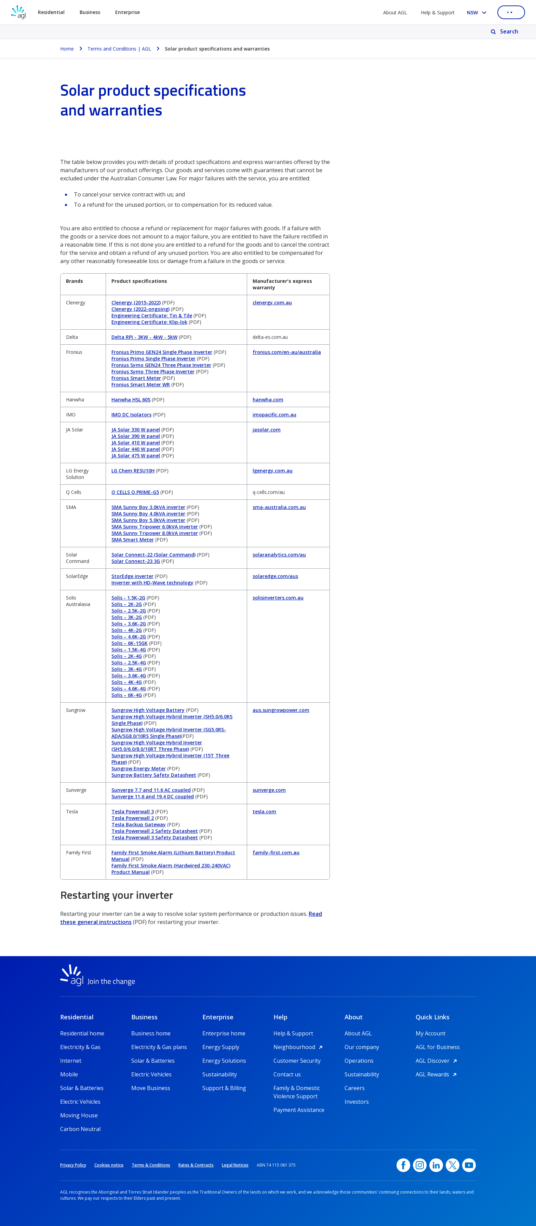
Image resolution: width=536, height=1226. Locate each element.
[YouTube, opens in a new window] (469, 1165)
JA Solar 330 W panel (135, 429)
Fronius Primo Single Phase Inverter (153, 358)
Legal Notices (235, 1165)
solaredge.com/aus (275, 576)
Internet (70, 1060)
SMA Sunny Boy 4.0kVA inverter (148, 513)
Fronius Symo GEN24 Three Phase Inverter (161, 365)
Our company (362, 1047)
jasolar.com (267, 429)
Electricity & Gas (80, 1047)
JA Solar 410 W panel (135, 442)
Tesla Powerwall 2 (132, 818)
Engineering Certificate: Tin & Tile (151, 315)
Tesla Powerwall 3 (132, 811)
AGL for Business (438, 1047)
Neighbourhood (299, 1047)
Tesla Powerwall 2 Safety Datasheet (154, 831)
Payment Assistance (298, 1110)
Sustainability (219, 1074)
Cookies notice (108, 1165)
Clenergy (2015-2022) (136, 302)
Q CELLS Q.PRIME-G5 (135, 492)
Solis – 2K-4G (126, 656)
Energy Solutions (224, 1060)
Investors (357, 1101)
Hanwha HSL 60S (130, 399)
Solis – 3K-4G (126, 669)
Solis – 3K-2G (126, 617)
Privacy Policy (73, 1165)
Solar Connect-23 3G (135, 561)
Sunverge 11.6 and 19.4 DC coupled (152, 796)
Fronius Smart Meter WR (140, 384)
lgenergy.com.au (273, 470)
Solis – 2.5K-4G (128, 662)
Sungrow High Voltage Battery (148, 710)
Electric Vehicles (80, 1101)
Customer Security (297, 1060)
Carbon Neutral (80, 1129)
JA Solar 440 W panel (135, 449)
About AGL (395, 12)
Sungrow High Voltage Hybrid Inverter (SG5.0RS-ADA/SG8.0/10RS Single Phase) (168, 732)
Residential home (82, 1033)
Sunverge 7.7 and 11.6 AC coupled (151, 790)
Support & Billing (224, 1088)
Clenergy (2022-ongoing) (140, 309)
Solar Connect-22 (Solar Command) (153, 554)
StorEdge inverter (132, 576)
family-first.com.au (276, 852)
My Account (430, 1033)
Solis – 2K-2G (126, 604)
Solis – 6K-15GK (129, 643)
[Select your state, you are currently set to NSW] (478, 12)
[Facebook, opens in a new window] (403, 1165)
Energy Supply (220, 1047)
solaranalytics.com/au (279, 554)
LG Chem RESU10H (133, 470)
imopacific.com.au (274, 414)
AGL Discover (437, 1061)
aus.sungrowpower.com (281, 710)
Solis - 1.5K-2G (128, 597)
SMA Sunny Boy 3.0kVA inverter (148, 507)
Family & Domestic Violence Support (296, 1088)
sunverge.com (269, 790)
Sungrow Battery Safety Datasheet (153, 775)
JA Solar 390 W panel (135, 436)
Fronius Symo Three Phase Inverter (153, 371)
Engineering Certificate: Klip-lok (149, 322)
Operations (359, 1060)
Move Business (150, 1088)
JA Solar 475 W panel (135, 455)
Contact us (287, 1074)
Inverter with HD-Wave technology (152, 582)
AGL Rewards (437, 1074)
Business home (151, 1033)
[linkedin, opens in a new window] (436, 1165)
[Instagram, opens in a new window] (420, 1165)
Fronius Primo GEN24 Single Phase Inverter (161, 352)
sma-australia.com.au (279, 507)
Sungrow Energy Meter (138, 768)
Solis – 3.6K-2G (128, 623)
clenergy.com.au (272, 302)
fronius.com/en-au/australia (287, 352)
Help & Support (438, 12)
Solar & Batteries (82, 1088)
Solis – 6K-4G (126, 695)
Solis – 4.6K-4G (128, 688)
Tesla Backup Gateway (138, 824)
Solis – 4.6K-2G (128, 636)
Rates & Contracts (196, 1165)
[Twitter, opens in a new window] (452, 1165)
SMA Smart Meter (132, 539)
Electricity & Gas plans (159, 1047)
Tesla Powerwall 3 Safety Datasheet (154, 837)
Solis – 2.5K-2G (128, 610)
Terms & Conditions (151, 1165)
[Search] (505, 32)
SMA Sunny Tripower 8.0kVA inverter (154, 533)
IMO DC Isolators (131, 414)
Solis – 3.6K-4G (128, 675)
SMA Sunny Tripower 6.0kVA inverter (154, 526)
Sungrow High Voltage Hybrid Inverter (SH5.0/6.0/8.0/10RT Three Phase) (156, 745)
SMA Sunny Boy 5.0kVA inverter (148, 520)
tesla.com (264, 811)
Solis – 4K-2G (126, 630)
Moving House (79, 1115)
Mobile (69, 1074)
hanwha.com (268, 399)
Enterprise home (223, 1033)
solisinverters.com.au (278, 597)
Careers (355, 1088)
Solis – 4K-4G (126, 682)
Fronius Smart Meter (136, 378)
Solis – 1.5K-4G (128, 649)
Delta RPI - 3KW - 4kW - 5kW (144, 337)
